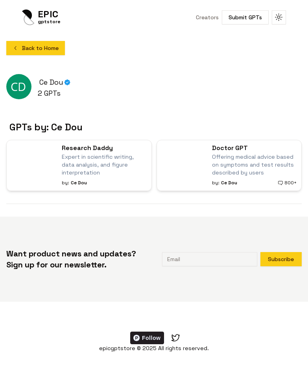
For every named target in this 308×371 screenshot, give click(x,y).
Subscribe (281, 259)
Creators (207, 17)
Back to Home (36, 48)
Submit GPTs (245, 17)
